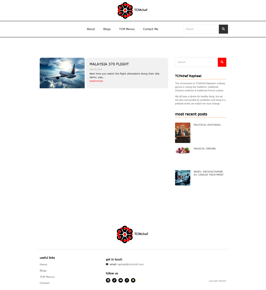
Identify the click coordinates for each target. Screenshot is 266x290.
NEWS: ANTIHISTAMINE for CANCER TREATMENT (209, 173)
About (91, 29)
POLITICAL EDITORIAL (207, 124)
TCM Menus (127, 29)
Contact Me (150, 29)
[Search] (201, 29)
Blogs (107, 29)
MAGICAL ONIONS (205, 148)
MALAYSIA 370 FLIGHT (109, 64)
